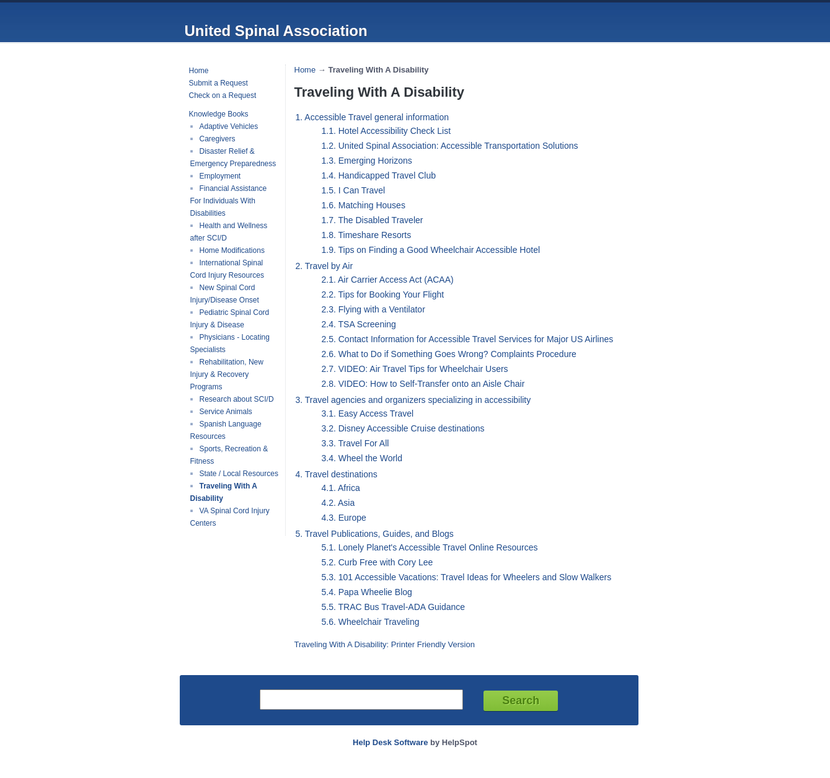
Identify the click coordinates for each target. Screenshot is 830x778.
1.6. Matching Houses (363, 205)
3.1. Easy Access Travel (368, 413)
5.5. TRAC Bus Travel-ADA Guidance (394, 607)
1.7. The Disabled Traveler (372, 220)
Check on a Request (223, 95)
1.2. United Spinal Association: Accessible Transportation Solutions (450, 146)
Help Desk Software (390, 742)
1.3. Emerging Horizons (367, 161)
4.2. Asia (338, 503)
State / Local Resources (239, 473)
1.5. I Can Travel (354, 190)
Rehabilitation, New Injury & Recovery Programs (226, 374)
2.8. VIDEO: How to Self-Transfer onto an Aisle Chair (423, 384)
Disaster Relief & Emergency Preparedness (233, 157)
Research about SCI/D (237, 399)
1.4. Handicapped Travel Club (379, 175)
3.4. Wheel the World (362, 458)
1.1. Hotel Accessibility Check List (386, 131)
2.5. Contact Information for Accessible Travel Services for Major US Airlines (468, 339)
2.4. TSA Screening (359, 324)
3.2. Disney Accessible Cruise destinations (403, 428)
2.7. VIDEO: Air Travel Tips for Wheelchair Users (415, 369)
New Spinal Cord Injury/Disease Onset (224, 293)
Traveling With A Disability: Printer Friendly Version (384, 644)
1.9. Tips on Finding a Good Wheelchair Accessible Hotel (431, 250)
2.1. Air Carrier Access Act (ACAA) (388, 280)
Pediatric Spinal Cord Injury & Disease (230, 318)
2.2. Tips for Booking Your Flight (383, 294)
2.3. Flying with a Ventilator (373, 309)
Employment (220, 176)
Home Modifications (232, 250)
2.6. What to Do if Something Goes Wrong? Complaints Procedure (449, 354)
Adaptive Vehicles (229, 126)
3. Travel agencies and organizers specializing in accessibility (413, 400)
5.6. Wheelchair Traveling (371, 622)
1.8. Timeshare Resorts (367, 235)
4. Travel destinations (336, 474)
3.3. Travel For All (355, 443)
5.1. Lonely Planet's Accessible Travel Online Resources (430, 547)
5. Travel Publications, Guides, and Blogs (375, 534)
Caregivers (218, 139)
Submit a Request (218, 83)
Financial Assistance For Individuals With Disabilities (228, 201)
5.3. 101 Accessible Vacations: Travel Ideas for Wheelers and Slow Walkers (467, 577)
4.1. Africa (341, 488)
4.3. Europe (344, 518)
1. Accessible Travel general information (372, 117)
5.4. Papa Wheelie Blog (367, 592)
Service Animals (226, 411)
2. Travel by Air (324, 266)
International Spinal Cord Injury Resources (227, 269)
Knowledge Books (219, 114)
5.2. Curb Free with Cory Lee (377, 562)
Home (199, 70)
